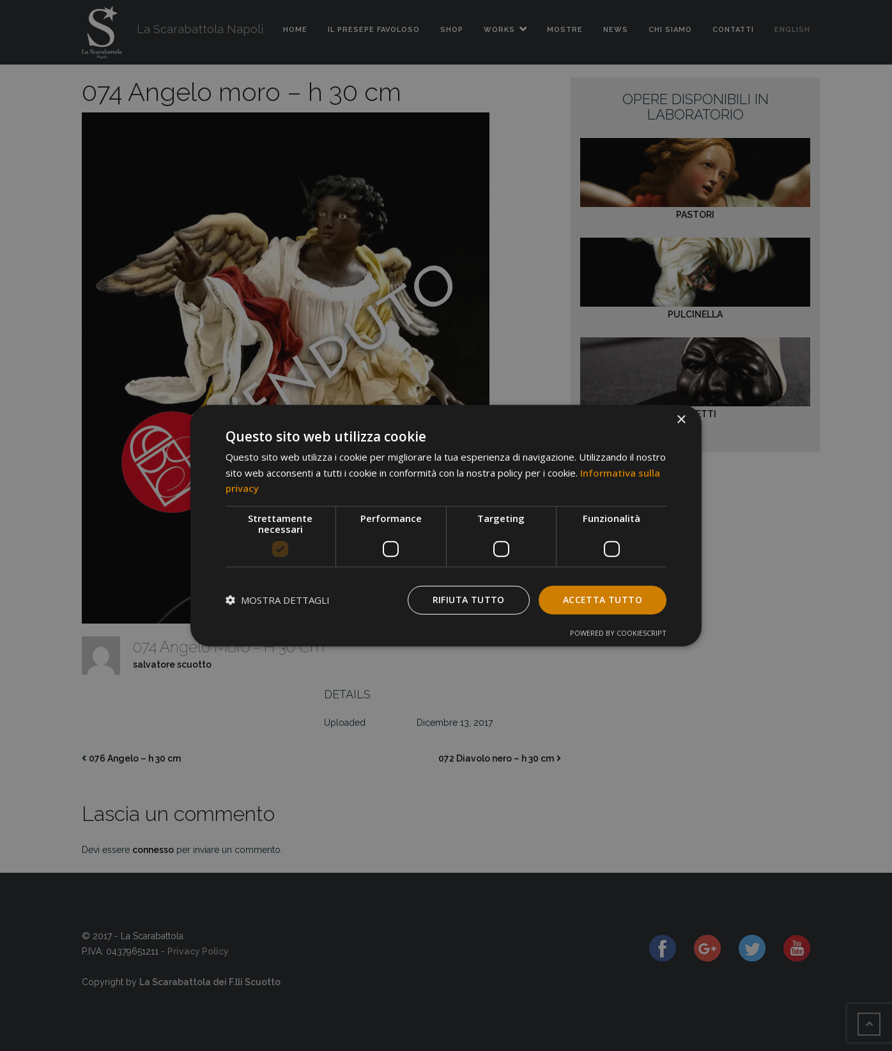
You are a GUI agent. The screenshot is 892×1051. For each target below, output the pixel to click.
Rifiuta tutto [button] (469, 600)
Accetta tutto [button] (602, 600)
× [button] (681, 419)
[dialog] (446, 525)
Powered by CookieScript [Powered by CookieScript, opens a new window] (618, 633)
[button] (278, 600)
